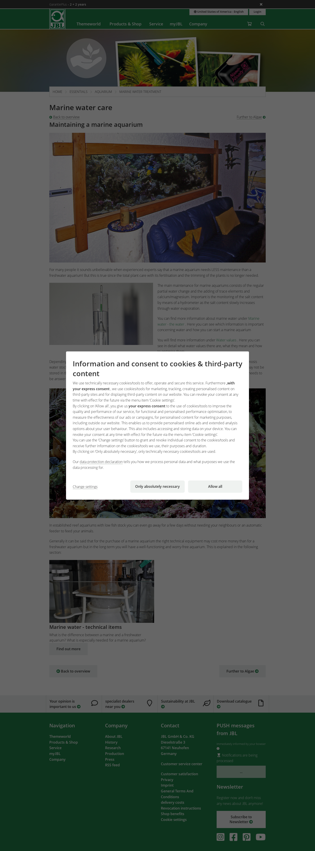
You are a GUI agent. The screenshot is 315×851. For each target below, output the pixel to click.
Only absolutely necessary (157, 486)
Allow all (215, 486)
